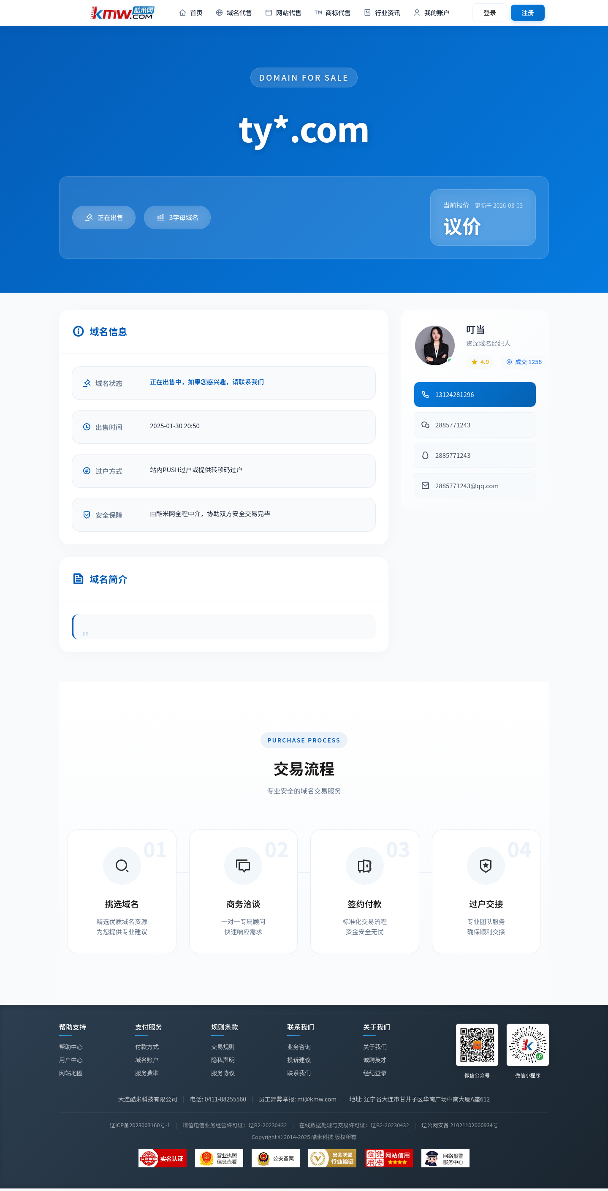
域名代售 (233, 13)
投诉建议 (299, 1060)
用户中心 (71, 1059)
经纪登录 (375, 1075)
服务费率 (147, 1073)
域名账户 (147, 1059)
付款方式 (147, 1046)
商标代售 (332, 13)
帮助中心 (71, 1046)
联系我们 (299, 1073)
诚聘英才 (375, 1062)
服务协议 (223, 1073)
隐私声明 (223, 1059)
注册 (527, 12)
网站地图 (71, 1073)
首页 (191, 13)
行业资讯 (382, 13)
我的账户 (431, 13)
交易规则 (223, 1046)
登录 (489, 12)
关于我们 (375, 1049)
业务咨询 (299, 1047)
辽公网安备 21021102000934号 (459, 1125)
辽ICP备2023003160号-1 (140, 1125)
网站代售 (283, 13)
